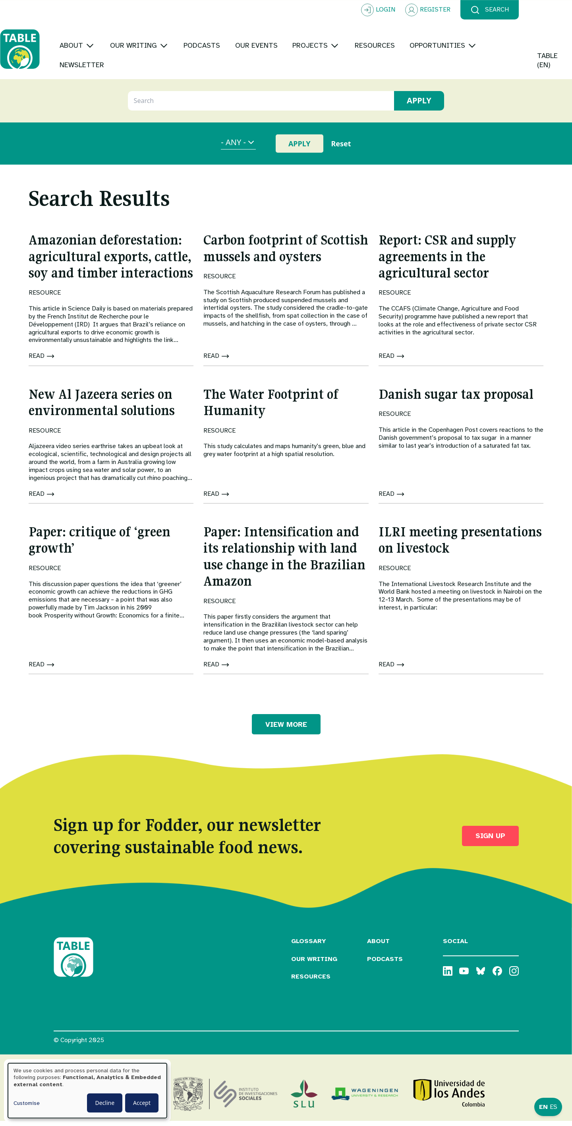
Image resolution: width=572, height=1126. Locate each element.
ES (553, 1107)
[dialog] (87, 1090)
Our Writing (314, 964)
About (378, 946)
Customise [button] (27, 1103)
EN (543, 1107)
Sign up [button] (490, 841)
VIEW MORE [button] (286, 729)
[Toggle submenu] (144, 40)
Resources (310, 982)
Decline (104, 1103)
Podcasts (385, 964)
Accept (142, 1103)
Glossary (308, 946)
